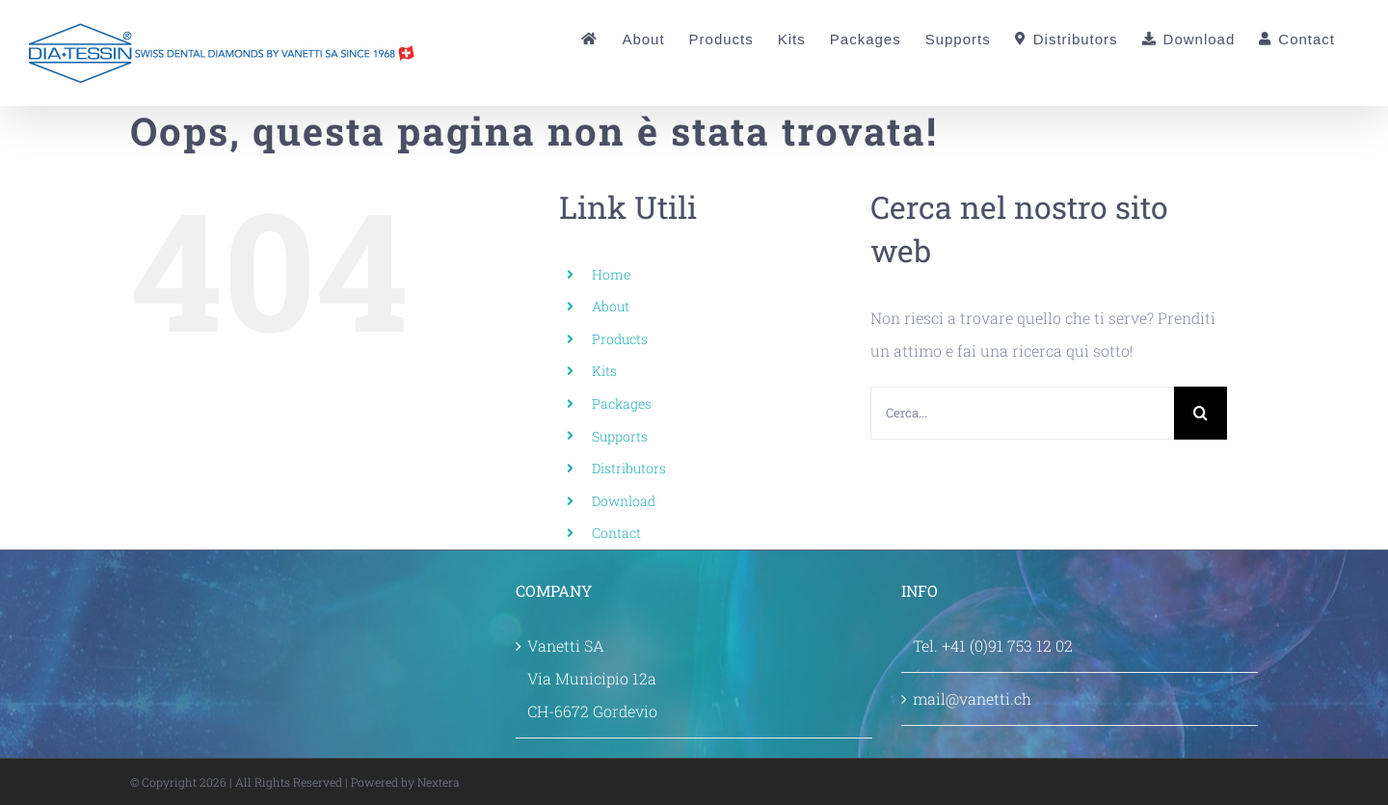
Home (611, 274)
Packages (622, 403)
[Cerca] (1200, 413)
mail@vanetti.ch (972, 698)
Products (620, 339)
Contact (616, 532)
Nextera (438, 782)
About (610, 306)
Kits (604, 371)
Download (623, 501)
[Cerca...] (1022, 413)
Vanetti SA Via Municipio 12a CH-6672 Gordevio (592, 678)
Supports (620, 436)
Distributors (629, 468)
